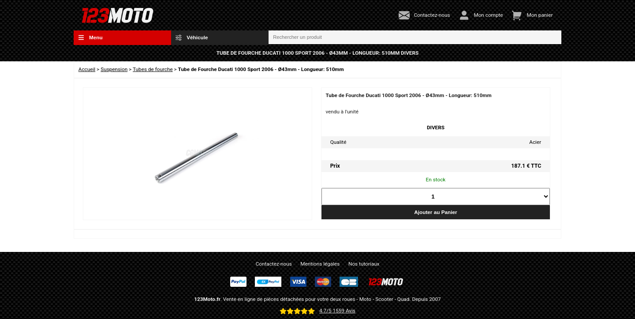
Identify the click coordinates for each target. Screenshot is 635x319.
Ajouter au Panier (435, 212)
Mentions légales (320, 264)
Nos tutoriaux (363, 264)
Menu (90, 37)
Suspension (114, 69)
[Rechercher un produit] (415, 37)
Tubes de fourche (153, 69)
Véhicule (192, 37)
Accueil (86, 69)
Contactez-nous (274, 264)
